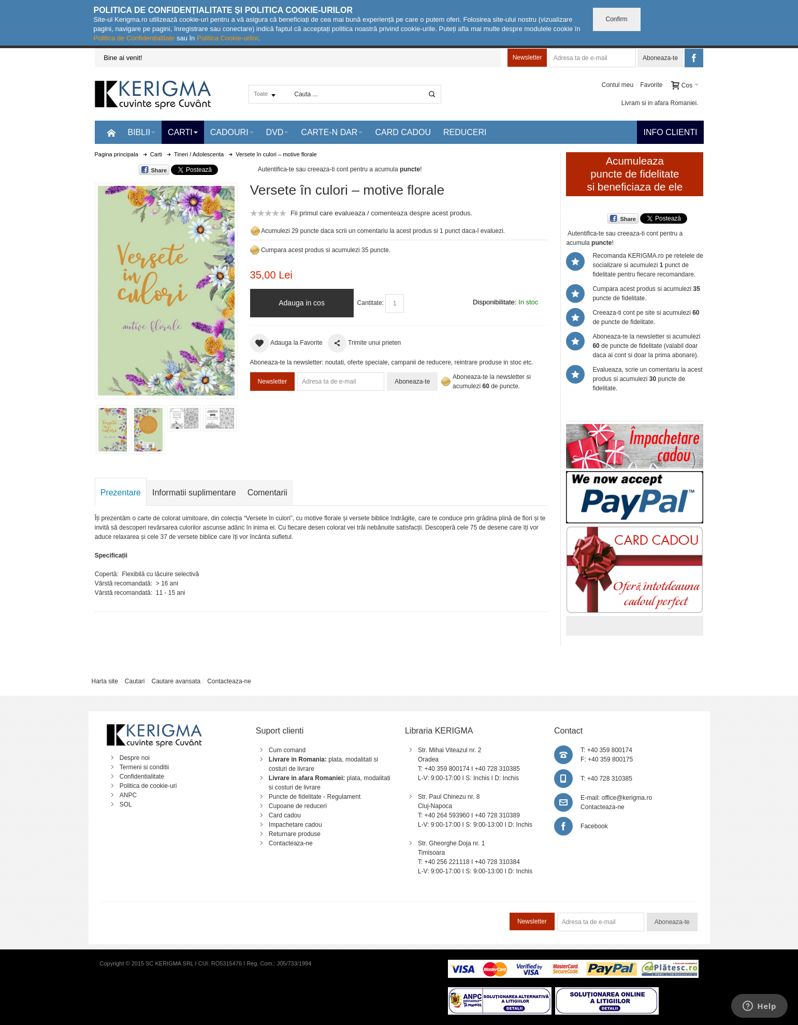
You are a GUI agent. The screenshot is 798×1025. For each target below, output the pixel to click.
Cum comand (287, 750)
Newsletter (527, 57)
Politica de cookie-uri (148, 785)
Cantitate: (370, 302)
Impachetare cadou (295, 824)
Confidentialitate (142, 776)
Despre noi (135, 758)
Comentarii (267, 492)
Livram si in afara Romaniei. (660, 103)
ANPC (128, 795)
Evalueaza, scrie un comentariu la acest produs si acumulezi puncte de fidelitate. (647, 379)
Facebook (594, 826)
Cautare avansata (175, 681)
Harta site (104, 681)
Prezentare (120, 492)
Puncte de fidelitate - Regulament (314, 796)
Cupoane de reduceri (298, 806)
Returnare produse (295, 834)
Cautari (135, 681)
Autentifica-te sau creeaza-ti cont (303, 169)
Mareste (164, 288)
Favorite (651, 85)
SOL (126, 804)
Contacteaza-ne (229, 681)
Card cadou (285, 815)
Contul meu (617, 85)
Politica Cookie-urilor (227, 38)
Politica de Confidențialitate (134, 38)
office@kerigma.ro (627, 797)
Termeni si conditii (144, 767)
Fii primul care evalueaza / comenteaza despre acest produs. (381, 213)
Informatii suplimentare (194, 492)
